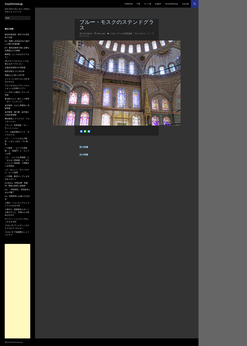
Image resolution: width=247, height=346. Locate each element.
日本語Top (129, 4)
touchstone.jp (14, 4)
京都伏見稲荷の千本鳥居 (15, 67)
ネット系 (147, 4)
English (158, 4)
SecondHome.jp (171, 4)
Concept (185, 4)
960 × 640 (101, 33)
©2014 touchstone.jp (14, 342)
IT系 (138, 4)
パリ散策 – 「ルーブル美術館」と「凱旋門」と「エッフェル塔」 (17, 151)
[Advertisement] (17, 291)
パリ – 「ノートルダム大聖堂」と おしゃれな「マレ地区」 (16, 141)
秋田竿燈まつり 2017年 (15, 71)
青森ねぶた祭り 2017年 (15, 75)
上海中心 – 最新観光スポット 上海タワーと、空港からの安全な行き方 (17, 212)
